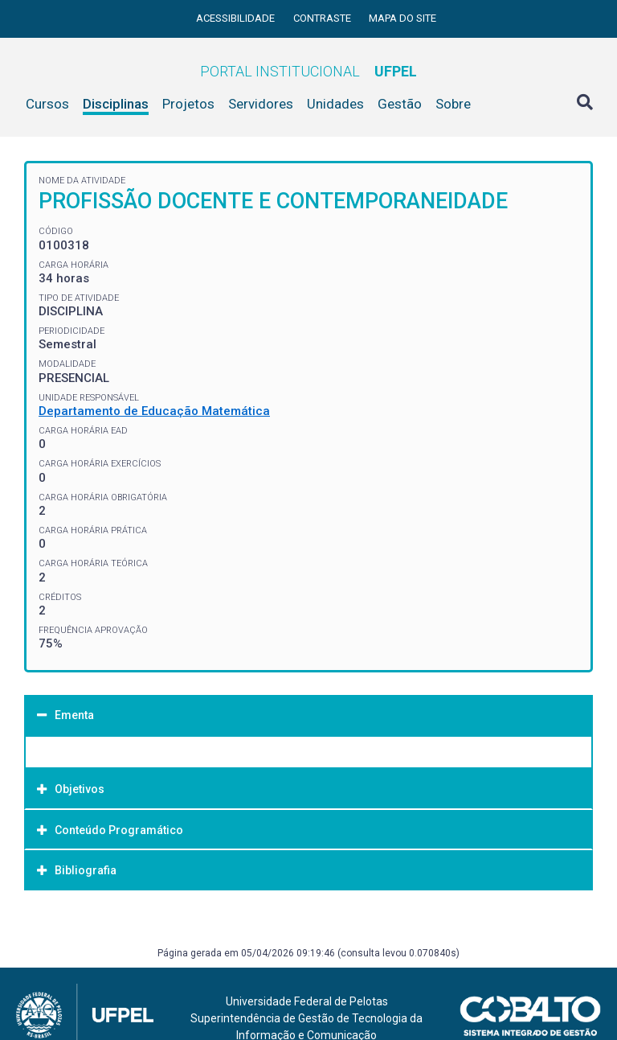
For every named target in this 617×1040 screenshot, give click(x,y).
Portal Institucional (308, 71)
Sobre (453, 104)
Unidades (335, 104)
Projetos (188, 104)
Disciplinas (116, 104)
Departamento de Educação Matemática (154, 411)
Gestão (400, 104)
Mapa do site (402, 18)
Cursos (47, 104)
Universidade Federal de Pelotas (307, 1001)
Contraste (323, 18)
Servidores (260, 104)
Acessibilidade (236, 18)
